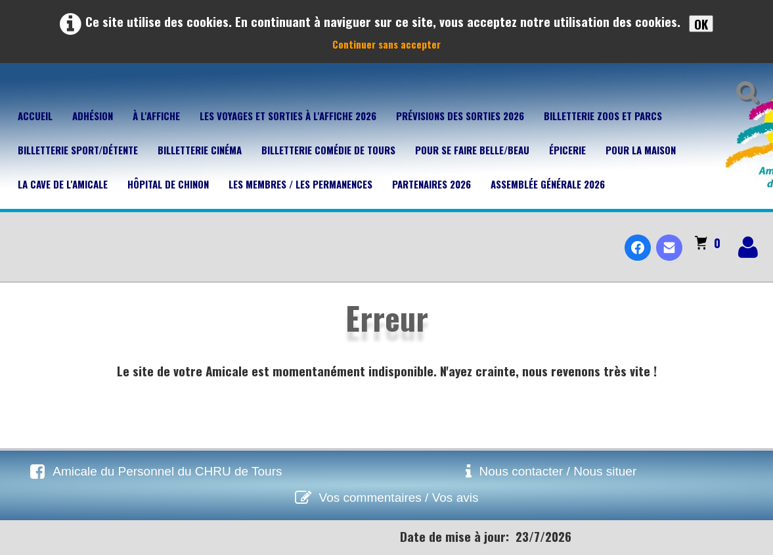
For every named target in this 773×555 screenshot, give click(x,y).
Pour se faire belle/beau (472, 150)
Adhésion (92, 115)
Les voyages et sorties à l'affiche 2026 (288, 115)
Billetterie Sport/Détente (78, 150)
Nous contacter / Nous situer (558, 471)
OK (701, 23)
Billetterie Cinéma (200, 150)
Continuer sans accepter (386, 44)
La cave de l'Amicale (63, 184)
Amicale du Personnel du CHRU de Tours (167, 471)
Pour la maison (641, 150)
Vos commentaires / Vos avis (399, 497)
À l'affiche (156, 115)
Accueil (35, 115)
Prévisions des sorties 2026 (460, 115)
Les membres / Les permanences (300, 184)
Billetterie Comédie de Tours (328, 150)
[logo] (15, 236)
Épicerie (567, 150)
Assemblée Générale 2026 (548, 184)
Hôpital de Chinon (168, 184)
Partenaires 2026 (431, 184)
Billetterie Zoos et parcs (603, 115)
